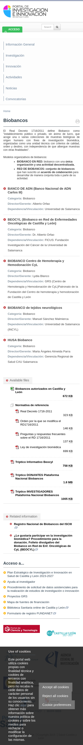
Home (6, 111)
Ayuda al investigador (21, 581)
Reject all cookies (55, 696)
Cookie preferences (56, 705)
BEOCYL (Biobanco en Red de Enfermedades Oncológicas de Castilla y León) (42, 221)
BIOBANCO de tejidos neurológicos (35, 307)
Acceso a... (13, 563)
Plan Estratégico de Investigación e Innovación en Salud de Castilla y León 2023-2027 (39, 574)
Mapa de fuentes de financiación (28, 602)
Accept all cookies (55, 687)
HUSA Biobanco (20, 340)
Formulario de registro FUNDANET (31, 613)
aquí (23, 705)
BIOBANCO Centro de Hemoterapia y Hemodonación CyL (36, 262)
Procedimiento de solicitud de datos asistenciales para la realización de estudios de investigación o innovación (43, 589)
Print (77, 121)
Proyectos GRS (17, 596)
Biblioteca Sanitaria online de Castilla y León (37, 607)
